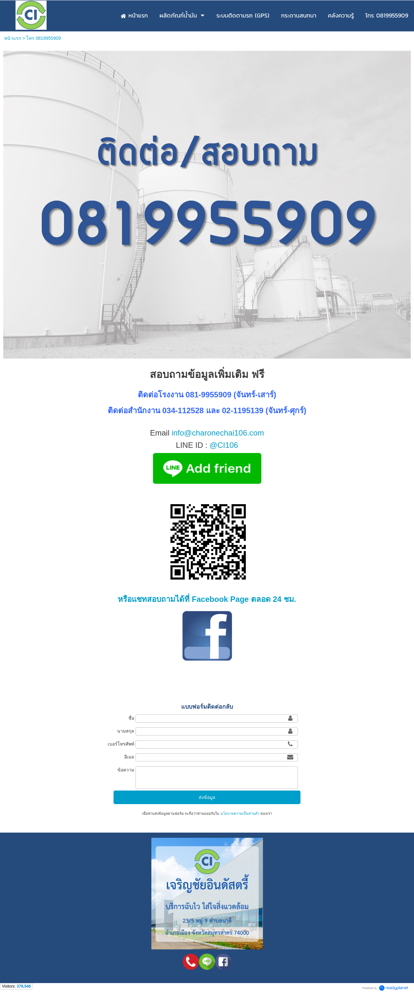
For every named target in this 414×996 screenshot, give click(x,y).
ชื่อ (131, 718)
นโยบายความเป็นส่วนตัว (239, 813)
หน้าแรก (12, 38)
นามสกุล (125, 731)
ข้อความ (125, 769)
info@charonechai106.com (217, 432)
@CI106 (224, 445)
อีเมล (129, 756)
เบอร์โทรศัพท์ (121, 744)
